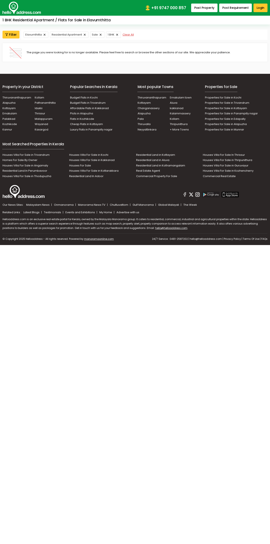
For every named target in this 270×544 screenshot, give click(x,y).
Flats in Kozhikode (82, 119)
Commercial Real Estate (219, 176)
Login (260, 8)
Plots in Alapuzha (81, 113)
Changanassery (149, 108)
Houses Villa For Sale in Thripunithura (227, 160)
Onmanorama (64, 205)
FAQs (264, 239)
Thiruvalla (144, 124)
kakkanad (176, 108)
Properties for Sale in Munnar (224, 130)
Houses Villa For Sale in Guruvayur (225, 165)
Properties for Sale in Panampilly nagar (231, 113)
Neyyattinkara (147, 130)
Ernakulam (10, 113)
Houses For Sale (80, 165)
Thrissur (40, 113)
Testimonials (53, 212)
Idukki (38, 108)
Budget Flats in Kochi (84, 98)
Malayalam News (38, 205)
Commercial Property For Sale (156, 176)
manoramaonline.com (99, 239)
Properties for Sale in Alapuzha (226, 124)
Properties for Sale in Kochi (223, 98)
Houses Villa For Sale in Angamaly (25, 165)
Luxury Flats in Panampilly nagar (91, 130)
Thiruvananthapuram (17, 98)
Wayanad (41, 124)
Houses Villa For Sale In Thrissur (224, 155)
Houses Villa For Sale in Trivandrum (26, 155)
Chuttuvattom (119, 205)
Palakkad (9, 119)
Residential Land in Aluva (152, 160)
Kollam (39, 98)
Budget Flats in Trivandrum (88, 103)
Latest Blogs (31, 212)
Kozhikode (10, 124)
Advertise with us (127, 212)
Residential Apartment (67, 35)
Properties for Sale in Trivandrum (227, 103)
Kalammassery (180, 113)
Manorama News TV (92, 205)
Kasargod (41, 130)
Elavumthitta (33, 35)
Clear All (128, 35)
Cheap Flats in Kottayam (86, 124)
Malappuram (43, 119)
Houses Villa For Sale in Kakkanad (92, 160)
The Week (190, 205)
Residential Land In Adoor (86, 176)
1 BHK (111, 35)
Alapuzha (9, 103)
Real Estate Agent (148, 171)
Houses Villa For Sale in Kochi (88, 155)
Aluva (173, 103)
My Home (106, 212)
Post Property (204, 8)
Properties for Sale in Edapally (225, 119)
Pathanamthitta (45, 103)
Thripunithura (179, 124)
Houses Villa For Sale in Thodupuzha (27, 176)
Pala (141, 119)
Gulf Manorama (143, 205)
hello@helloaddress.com (171, 228)
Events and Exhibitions (80, 212)
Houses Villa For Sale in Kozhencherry (228, 171)
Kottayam (9, 108)
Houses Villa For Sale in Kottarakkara (94, 171)
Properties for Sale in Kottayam (226, 108)
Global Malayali (169, 205)
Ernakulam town (181, 98)
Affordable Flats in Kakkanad (89, 108)
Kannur (7, 130)
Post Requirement (235, 8)
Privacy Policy (232, 239)
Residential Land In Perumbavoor (25, 171)
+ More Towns (179, 130)
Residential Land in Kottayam (155, 155)
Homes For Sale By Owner (20, 160)
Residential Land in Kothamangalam (160, 165)
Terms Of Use (251, 239)
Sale (95, 35)
